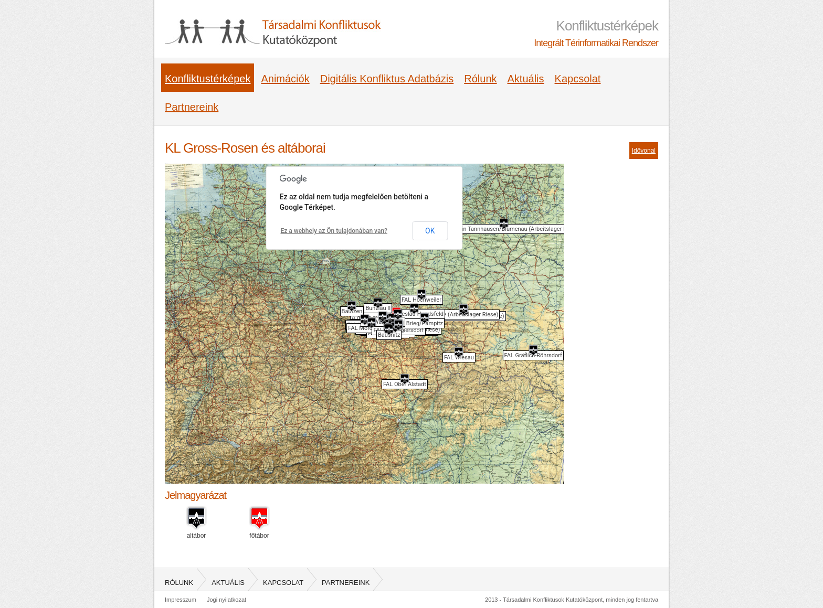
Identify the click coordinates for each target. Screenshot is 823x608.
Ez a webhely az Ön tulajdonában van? (334, 230)
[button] (463, 309)
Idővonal (644, 150)
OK (430, 231)
